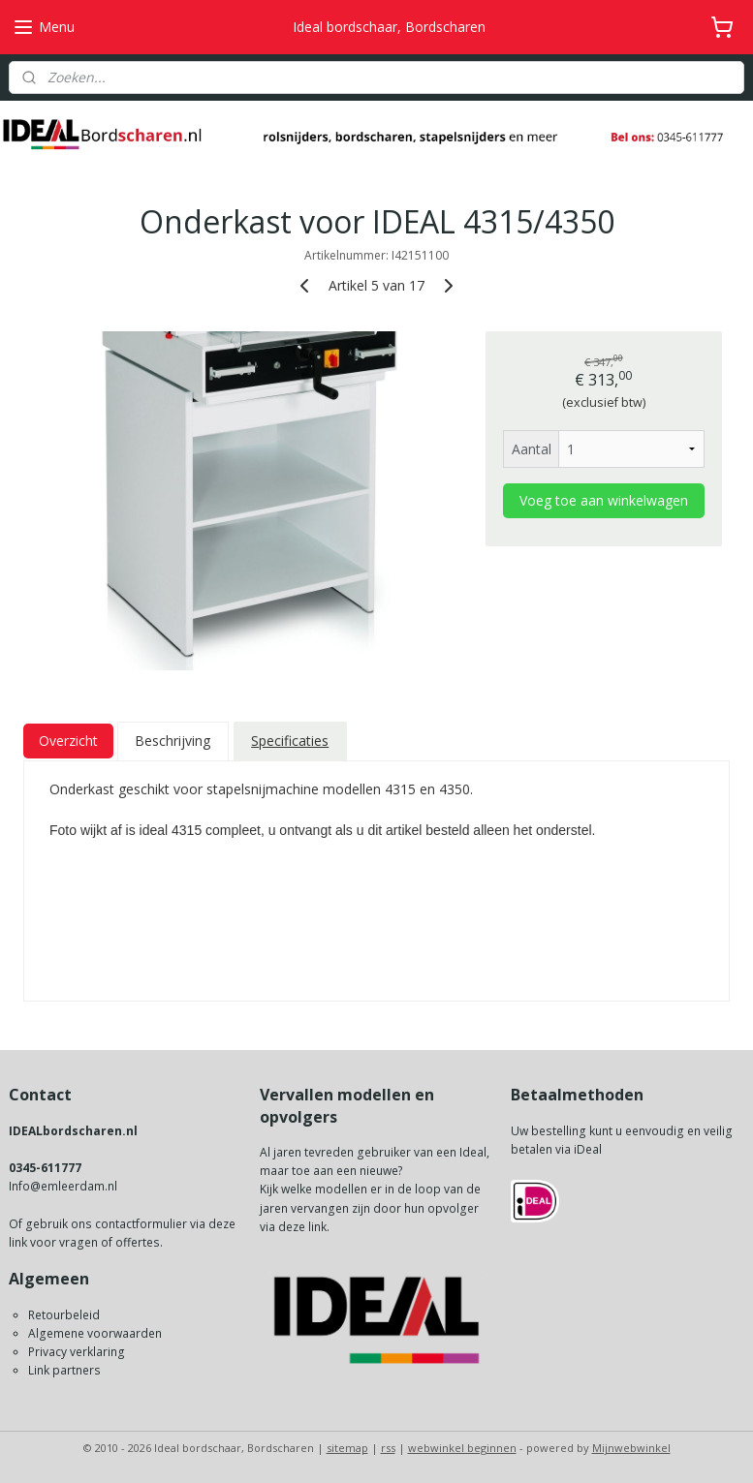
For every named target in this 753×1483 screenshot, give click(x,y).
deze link (302, 1227)
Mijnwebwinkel (631, 1447)
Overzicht (68, 740)
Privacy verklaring (76, 1352)
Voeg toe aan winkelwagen (603, 499)
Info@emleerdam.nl (63, 1186)
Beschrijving (172, 740)
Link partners (64, 1370)
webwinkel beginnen (462, 1447)
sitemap (347, 1447)
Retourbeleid (64, 1315)
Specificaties (290, 740)
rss (388, 1447)
